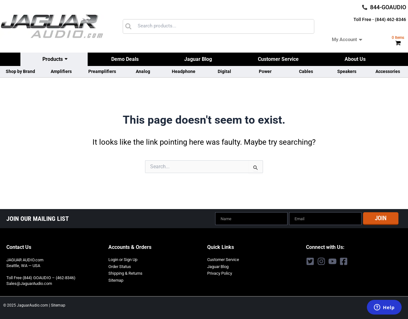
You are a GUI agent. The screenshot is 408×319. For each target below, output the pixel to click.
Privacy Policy (219, 272)
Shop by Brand (20, 71)
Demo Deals (125, 59)
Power (265, 71)
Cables (306, 71)
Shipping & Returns (125, 272)
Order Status (119, 266)
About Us (355, 59)
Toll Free (14, 277)
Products (52, 59)
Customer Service (278, 59)
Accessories (387, 71)
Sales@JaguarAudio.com (29, 283)
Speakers (346, 71)
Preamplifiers (102, 71)
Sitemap (115, 279)
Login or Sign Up (122, 259)
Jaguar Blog (198, 59)
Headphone (183, 71)
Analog (143, 71)
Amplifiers (61, 71)
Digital (224, 71)
